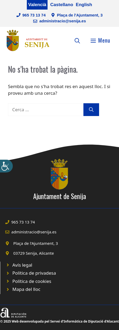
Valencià (37, 4)
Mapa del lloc (26, 289)
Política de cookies (31, 281)
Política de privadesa (34, 273)
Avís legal (22, 265)
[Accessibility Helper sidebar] (6, 166)
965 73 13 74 (34, 15)
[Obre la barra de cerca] (77, 40)
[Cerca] (91, 109)
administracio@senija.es (62, 21)
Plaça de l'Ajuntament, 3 (80, 15)
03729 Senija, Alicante (33, 253)
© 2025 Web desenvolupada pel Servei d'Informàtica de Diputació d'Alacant (59, 321)
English (84, 4)
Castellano (61, 4)
